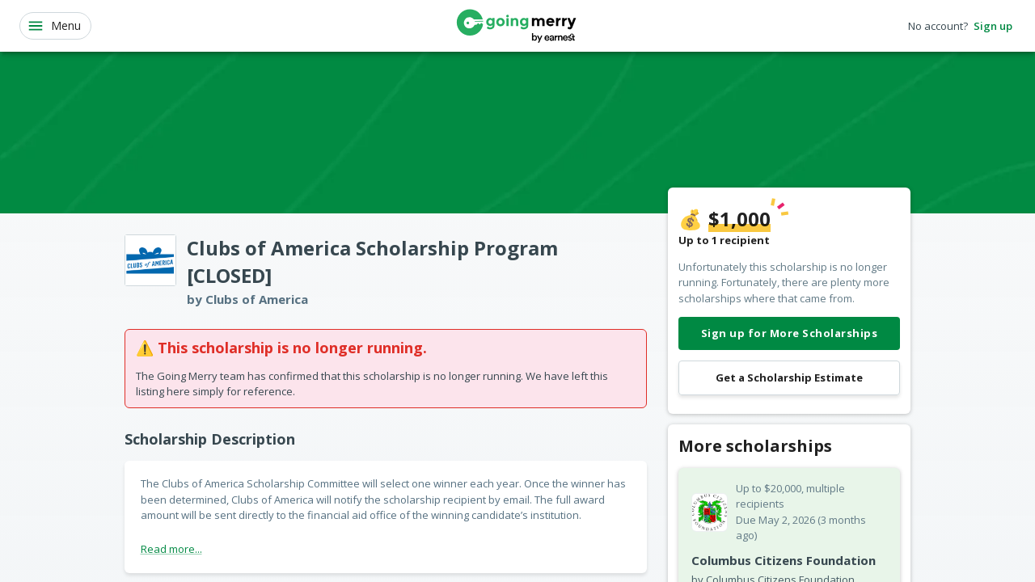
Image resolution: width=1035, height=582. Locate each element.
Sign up (993, 26)
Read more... (171, 549)
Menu (54, 26)
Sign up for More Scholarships (789, 333)
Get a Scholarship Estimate (789, 377)
